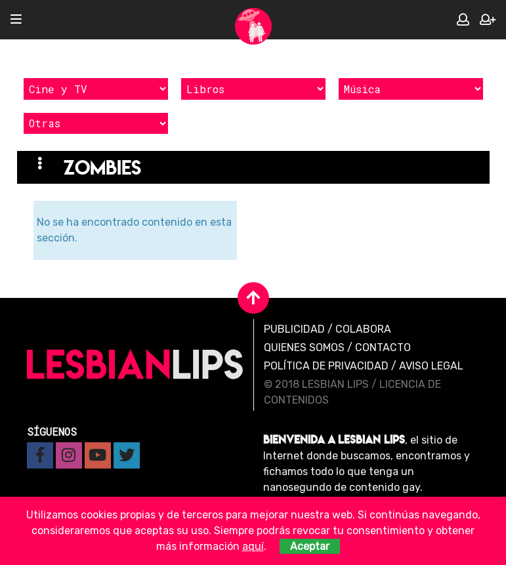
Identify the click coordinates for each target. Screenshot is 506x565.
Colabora (363, 329)
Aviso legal (431, 366)
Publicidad (294, 329)
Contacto (383, 347)
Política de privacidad (326, 366)
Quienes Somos (304, 347)
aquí (253, 546)
